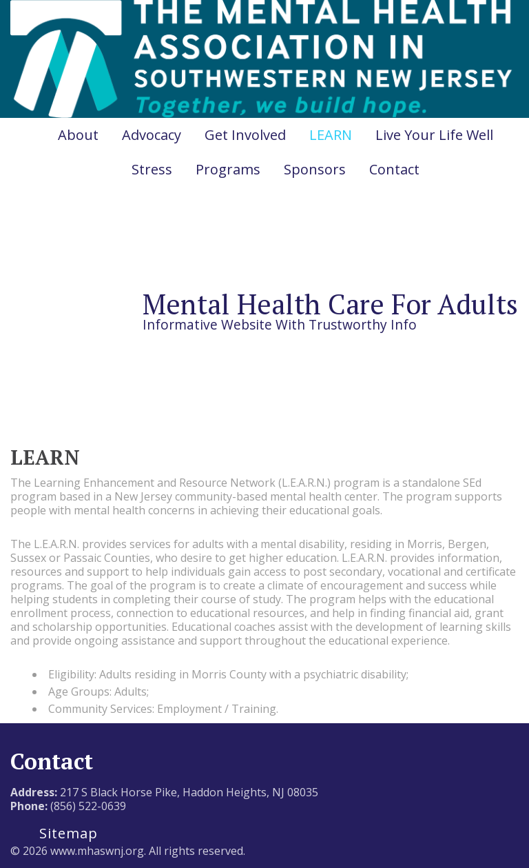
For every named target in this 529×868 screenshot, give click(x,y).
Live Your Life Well (434, 134)
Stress (152, 169)
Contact (394, 169)
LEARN (330, 134)
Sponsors (315, 169)
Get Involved (245, 134)
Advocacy (151, 134)
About (78, 134)
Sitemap (68, 833)
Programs (228, 169)
